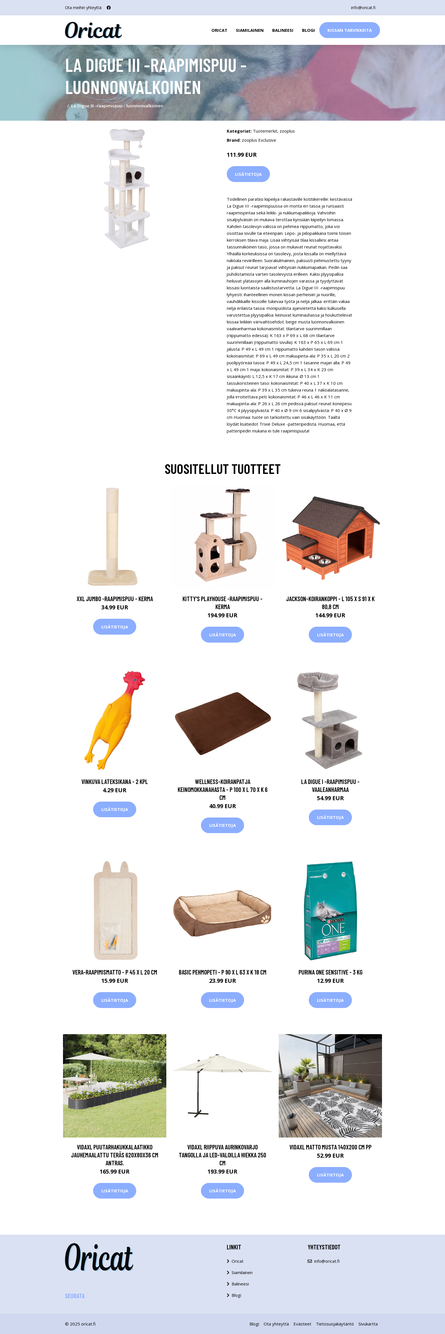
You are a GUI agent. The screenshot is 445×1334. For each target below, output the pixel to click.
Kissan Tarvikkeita (350, 30)
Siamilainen (250, 30)
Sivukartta (368, 1324)
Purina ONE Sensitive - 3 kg (330, 972)
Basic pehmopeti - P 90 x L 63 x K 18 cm (222, 972)
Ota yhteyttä (276, 1324)
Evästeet (302, 1324)
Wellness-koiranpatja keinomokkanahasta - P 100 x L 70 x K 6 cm (223, 789)
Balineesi (282, 30)
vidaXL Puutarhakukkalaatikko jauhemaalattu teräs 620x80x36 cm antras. (114, 1154)
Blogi (308, 30)
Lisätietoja (248, 174)
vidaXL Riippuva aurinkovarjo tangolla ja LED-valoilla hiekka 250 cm (222, 1154)
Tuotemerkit (265, 131)
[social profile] (108, 7)
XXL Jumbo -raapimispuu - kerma (115, 598)
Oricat (219, 30)
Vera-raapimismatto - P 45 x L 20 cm (114, 972)
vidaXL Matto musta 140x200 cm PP (330, 1147)
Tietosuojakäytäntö (335, 1324)
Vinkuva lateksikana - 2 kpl (114, 781)
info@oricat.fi (363, 7)
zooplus (287, 131)
